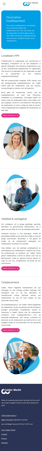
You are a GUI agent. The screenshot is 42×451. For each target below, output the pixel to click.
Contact (4, 434)
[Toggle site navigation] (4, 4)
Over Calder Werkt (8, 430)
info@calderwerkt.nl (8, 416)
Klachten (4, 443)
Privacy (4, 439)
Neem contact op (9, 115)
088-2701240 (7, 420)
